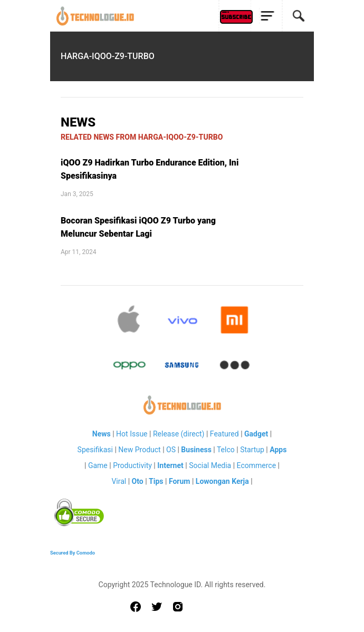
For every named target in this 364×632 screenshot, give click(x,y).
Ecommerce (256, 465)
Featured (224, 434)
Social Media (210, 465)
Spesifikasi (95, 449)
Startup (252, 449)
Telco (226, 449)
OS (171, 449)
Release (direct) (179, 434)
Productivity (132, 465)
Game (98, 465)
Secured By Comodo (72, 553)
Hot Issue (131, 434)
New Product (139, 449)
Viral (118, 481)
